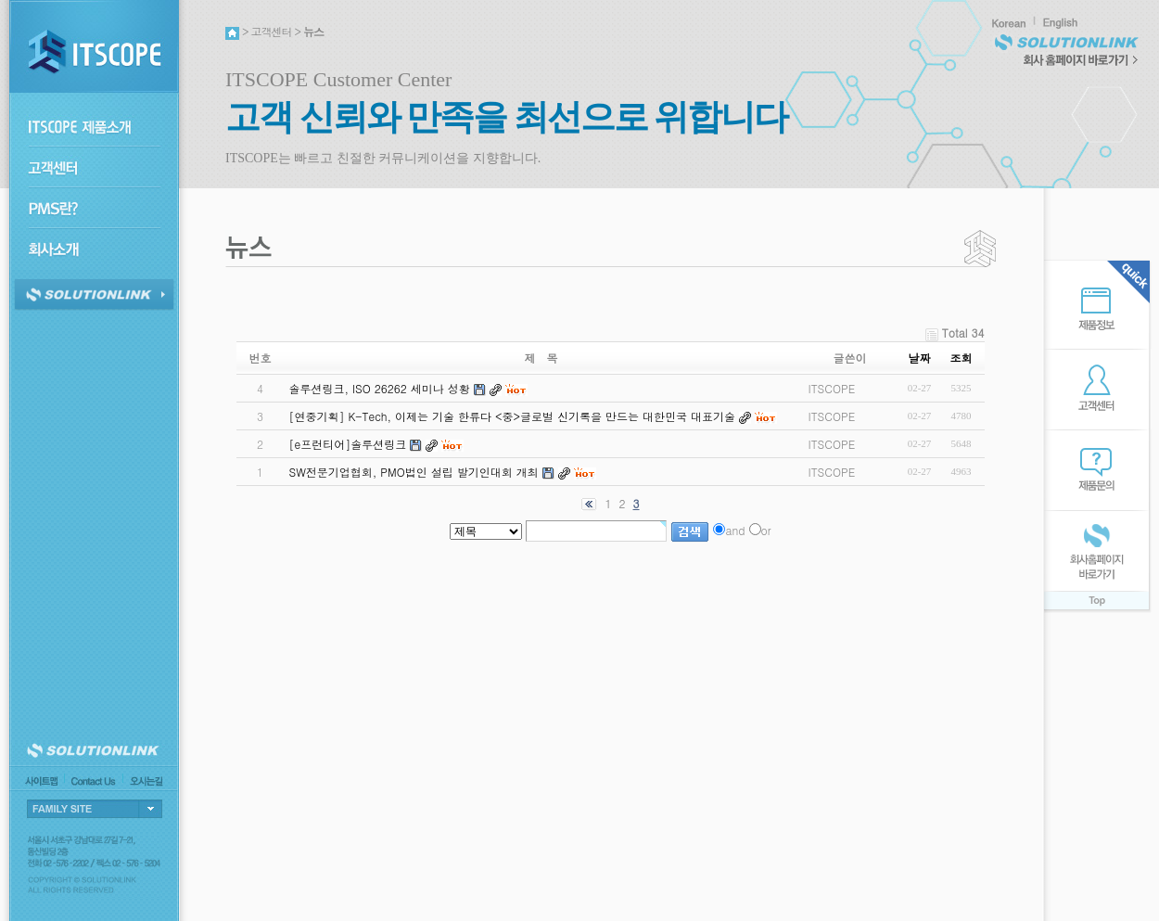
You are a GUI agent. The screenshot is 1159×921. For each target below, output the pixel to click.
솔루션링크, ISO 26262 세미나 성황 (378, 388)
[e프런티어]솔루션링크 (347, 444)
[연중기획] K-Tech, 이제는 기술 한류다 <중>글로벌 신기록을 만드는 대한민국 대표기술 (511, 416)
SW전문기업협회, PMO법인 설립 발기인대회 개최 (413, 472)
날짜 (920, 357)
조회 (961, 357)
